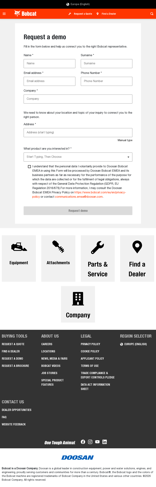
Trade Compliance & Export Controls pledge (98, 378)
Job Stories (49, 375)
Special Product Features (52, 385)
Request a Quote (83, 13)
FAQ (4, 419)
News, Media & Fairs (54, 361)
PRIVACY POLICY (90, 346)
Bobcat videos (50, 368)
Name (28, 55)
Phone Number (91, 73)
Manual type (125, 140)
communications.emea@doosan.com (79, 197)
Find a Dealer (109, 13)
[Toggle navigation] (5, 13)
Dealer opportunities (16, 412)
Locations (48, 354)
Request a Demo (12, 361)
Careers (46, 346)
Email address (33, 73)
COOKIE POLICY (90, 354)
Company (31, 90)
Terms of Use (90, 368)
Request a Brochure (15, 368)
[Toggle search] (151, 13)
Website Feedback (14, 427)
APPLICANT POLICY (92, 361)
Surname (87, 55)
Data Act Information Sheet (95, 389)
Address (30, 124)
